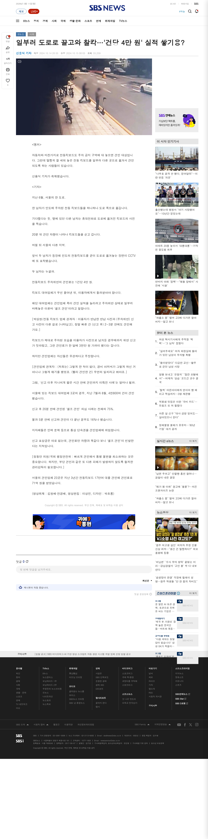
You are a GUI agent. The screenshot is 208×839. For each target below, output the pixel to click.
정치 (36, 21)
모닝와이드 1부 (50, 681)
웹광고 (56, 724)
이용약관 (68, 724)
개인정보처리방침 (85, 724)
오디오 (72, 685)
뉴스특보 (47, 704)
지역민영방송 (162, 724)
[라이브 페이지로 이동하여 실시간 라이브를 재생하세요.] (33, 11)
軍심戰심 (73, 673)
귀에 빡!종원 (128, 677)
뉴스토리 (47, 700)
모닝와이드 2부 (50, 684)
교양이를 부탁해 (162, 635)
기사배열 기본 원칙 (140, 743)
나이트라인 (48, 696)
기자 (151, 684)
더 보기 (192, 440)
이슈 (18, 708)
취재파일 (110, 21)
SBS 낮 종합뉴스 (77, 702)
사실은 (99, 673)
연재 (98, 667)
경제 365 (100, 684)
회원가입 (185, 3)
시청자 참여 (41, 724)
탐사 (98, 706)
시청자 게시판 (155, 696)
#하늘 (182, 11)
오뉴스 (46, 692)
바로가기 (153, 667)
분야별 (19, 667)
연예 (98, 21)
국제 (63, 21)
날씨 (151, 673)
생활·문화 (74, 21)
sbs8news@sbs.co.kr (112, 735)
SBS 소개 (22, 724)
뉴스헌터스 (48, 677)
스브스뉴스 (127, 693)
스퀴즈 (178, 684)
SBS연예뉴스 (182, 694)
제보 (151, 677)
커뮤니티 (179, 681)
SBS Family (142, 724)
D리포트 (99, 688)
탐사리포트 (101, 697)
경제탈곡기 (160, 618)
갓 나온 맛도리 (129, 699)
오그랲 (158, 601)
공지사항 (153, 705)
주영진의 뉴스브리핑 (52, 688)
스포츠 (88, 21)
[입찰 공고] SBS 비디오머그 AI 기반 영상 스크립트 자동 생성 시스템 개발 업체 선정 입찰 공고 (83, 654)
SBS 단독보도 (102, 677)
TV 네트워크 (21, 704)
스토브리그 (127, 684)
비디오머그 (127, 667)
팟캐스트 (179, 677)
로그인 (173, 3)
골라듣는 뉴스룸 (76, 691)
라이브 (152, 681)
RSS (151, 692)
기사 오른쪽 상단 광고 (176, 79)
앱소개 (152, 688)
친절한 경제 (101, 681)
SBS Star (180, 698)
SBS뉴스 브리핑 (76, 699)
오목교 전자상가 (129, 702)
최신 (18, 673)
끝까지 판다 (101, 702)
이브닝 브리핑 (75, 677)
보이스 (72, 695)
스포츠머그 (127, 673)
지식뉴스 (179, 673)
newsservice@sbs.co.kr (110, 740)
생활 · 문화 (21, 692)
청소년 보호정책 (157, 743)
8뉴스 (26, 21)
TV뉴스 (123, 21)
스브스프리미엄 (182, 667)
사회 (54, 21)
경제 (45, 21)
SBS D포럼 (181, 703)
